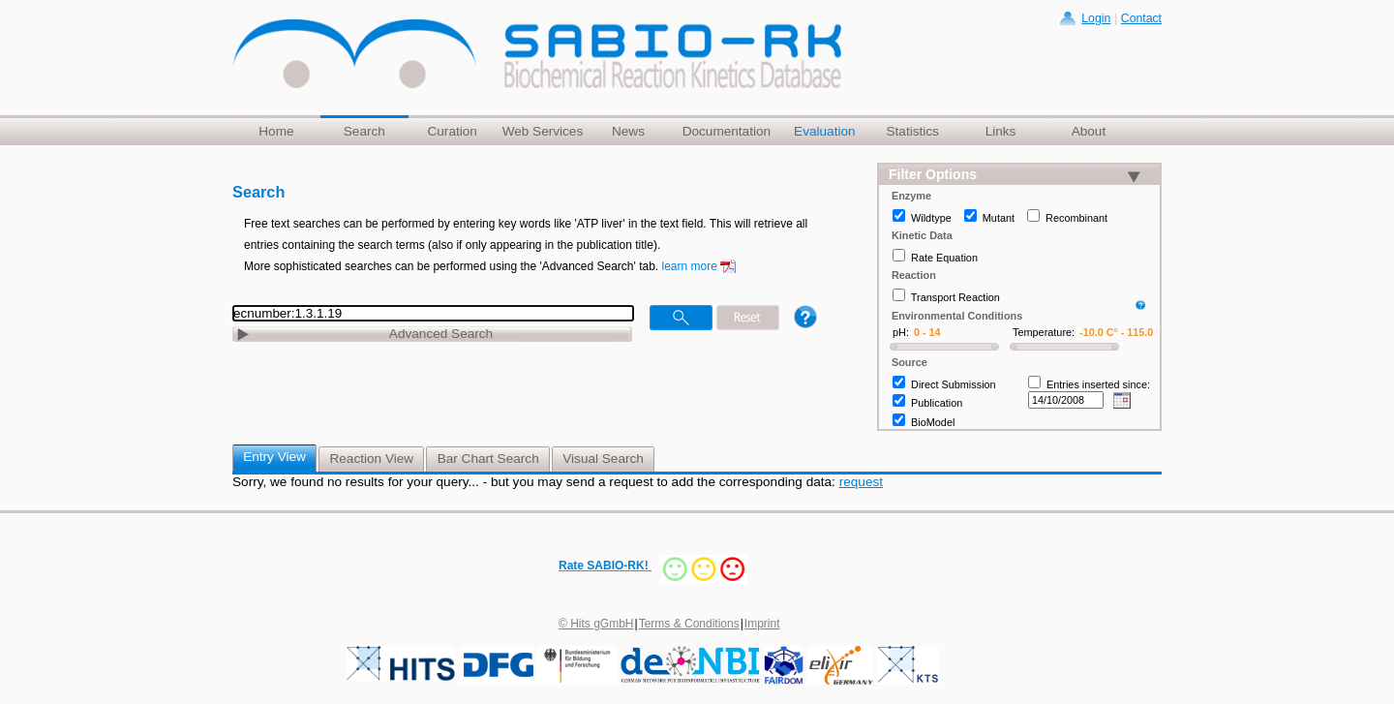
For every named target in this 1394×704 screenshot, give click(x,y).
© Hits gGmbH (596, 623)
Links (1000, 131)
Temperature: (1044, 332)
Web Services (543, 131)
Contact (1141, 18)
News (628, 131)
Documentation (726, 131)
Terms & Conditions (689, 623)
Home (275, 131)
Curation (451, 131)
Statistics (912, 131)
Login (1095, 18)
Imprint (762, 623)
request (861, 481)
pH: (901, 332)
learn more (689, 266)
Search (364, 131)
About (1089, 131)
